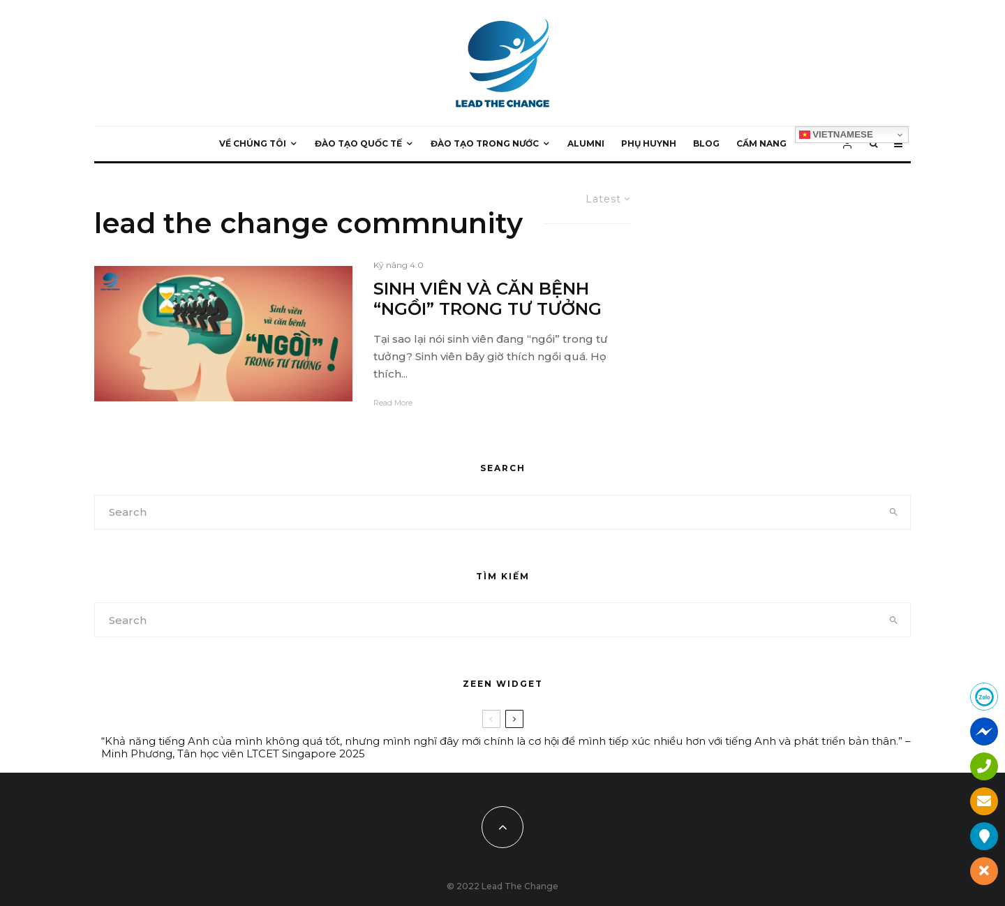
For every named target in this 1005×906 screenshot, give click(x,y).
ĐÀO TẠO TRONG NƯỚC (485, 143)
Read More (392, 403)
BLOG (706, 143)
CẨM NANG (761, 143)
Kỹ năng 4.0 (398, 265)
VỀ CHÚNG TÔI (252, 143)
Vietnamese (836, 134)
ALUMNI (585, 143)
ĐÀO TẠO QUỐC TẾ (358, 143)
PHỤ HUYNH (648, 143)
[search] (893, 512)
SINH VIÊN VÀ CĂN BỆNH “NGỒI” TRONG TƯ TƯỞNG (487, 299)
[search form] (486, 512)
